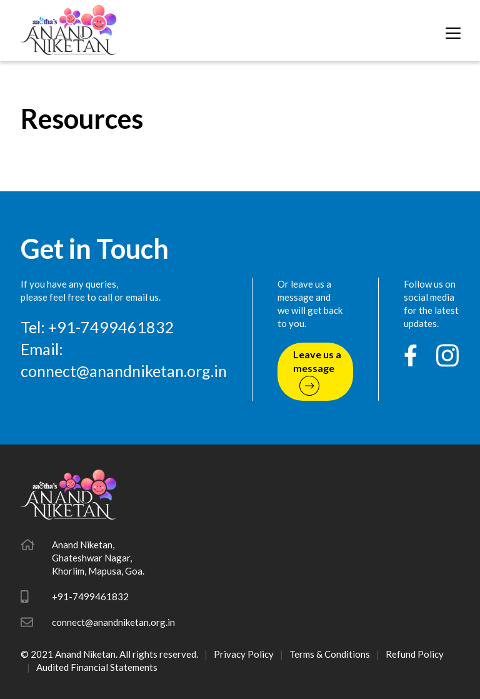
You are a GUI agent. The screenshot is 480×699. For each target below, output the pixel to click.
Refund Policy (415, 654)
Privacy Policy (244, 654)
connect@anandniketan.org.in (124, 370)
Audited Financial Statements (97, 667)
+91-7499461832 (90, 596)
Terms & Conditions (329, 654)
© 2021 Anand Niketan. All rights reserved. (109, 654)
